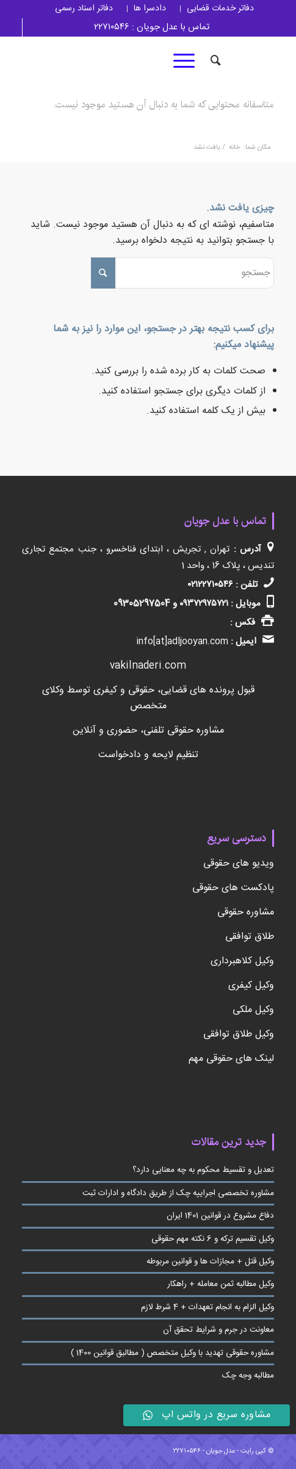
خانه (234, 148)
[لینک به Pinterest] (49, 61)
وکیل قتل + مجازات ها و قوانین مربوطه (210, 1261)
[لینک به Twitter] (159, 61)
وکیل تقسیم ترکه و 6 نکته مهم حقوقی (212, 1239)
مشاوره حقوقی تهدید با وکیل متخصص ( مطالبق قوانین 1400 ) (172, 1353)
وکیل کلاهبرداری (242, 961)
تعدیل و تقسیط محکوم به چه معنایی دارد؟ (203, 1170)
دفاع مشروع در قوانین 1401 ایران (220, 1216)
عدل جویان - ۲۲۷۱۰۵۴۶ (204, 1451)
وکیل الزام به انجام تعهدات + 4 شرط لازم (207, 1307)
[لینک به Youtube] (31, 61)
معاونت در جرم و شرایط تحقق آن (218, 1330)
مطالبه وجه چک (248, 1375)
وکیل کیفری (251, 985)
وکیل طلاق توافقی (238, 1034)
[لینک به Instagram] (104, 61)
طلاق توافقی (249, 936)
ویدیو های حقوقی (238, 863)
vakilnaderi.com (148, 666)
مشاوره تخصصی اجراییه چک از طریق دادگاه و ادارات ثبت (178, 1193)
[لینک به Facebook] (141, 61)
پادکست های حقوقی (233, 888)
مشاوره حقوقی (245, 912)
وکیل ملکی (253, 1010)
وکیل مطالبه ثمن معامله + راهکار (220, 1284)
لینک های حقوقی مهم (231, 1059)
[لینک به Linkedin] (123, 61)
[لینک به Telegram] (86, 61)
